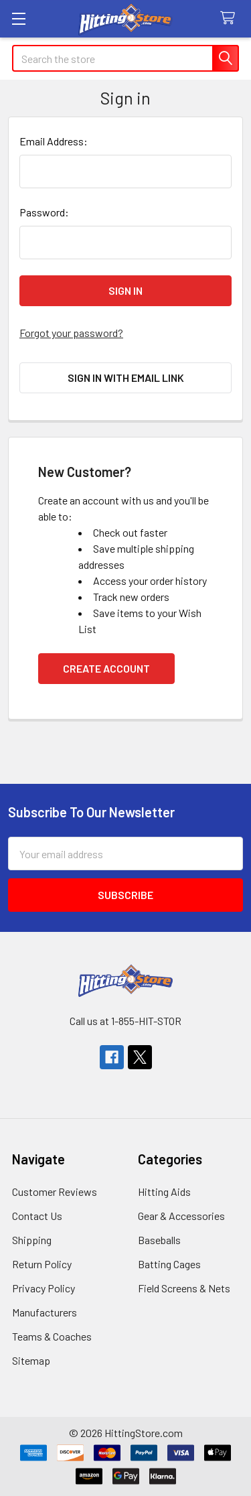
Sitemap (31, 1360)
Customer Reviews (54, 1191)
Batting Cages (169, 1263)
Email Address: (53, 141)
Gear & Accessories (181, 1215)
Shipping (32, 1239)
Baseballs (159, 1239)
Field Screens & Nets (184, 1288)
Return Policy (42, 1263)
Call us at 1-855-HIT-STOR (125, 1020)
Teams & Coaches (52, 1336)
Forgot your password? (71, 332)
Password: (44, 212)
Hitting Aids (164, 1191)
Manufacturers (44, 1312)
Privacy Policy (43, 1288)
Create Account (106, 668)
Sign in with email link (126, 377)
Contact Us (37, 1215)
